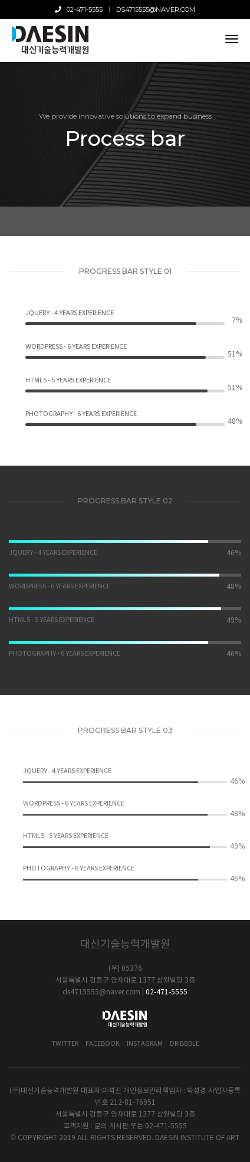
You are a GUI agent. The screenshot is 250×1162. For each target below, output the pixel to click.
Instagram (145, 1044)
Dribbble (184, 1044)
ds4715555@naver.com (155, 9)
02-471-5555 (79, 9)
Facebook (102, 1044)
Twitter (64, 1044)
